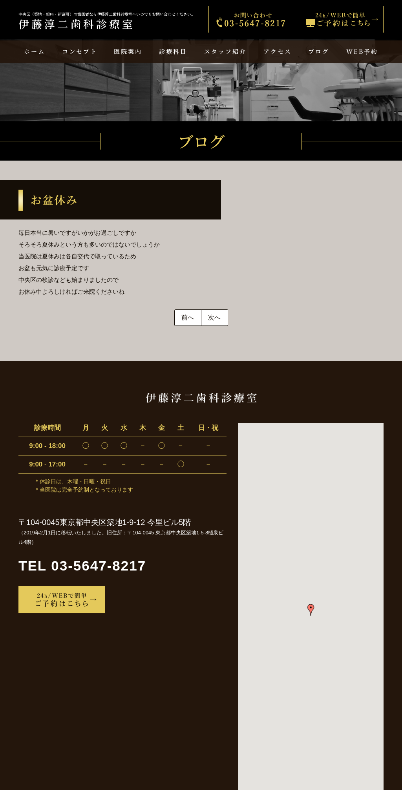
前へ (187, 317)
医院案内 (128, 51)
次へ (214, 317)
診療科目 (173, 51)
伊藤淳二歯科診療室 (106, 21)
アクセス (277, 51)
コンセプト (79, 51)
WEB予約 (362, 51)
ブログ (318, 51)
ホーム (34, 51)
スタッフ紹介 (225, 51)
